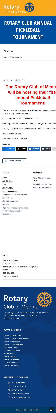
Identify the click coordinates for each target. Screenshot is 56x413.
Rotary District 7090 (12, 335)
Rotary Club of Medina (41, 178)
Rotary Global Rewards (13, 344)
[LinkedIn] (34, 149)
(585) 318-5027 (18, 390)
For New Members (11, 362)
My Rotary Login (10, 347)
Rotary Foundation (11, 359)
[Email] (46, 149)
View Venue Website (10, 276)
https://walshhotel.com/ (21, 397)
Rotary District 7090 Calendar (16, 338)
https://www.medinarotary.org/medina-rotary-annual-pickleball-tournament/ (15, 211)
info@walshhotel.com (20, 393)
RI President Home (12, 350)
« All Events (7, 51)
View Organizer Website (42, 188)
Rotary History (10, 356)
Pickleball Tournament (19, 194)
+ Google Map (33, 267)
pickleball (5, 201)
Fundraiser (6, 194)
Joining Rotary (9, 353)
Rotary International (12, 341)
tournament (14, 201)
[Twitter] (21, 149)
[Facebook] (8, 149)
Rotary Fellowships (12, 365)
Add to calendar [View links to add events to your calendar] (15, 161)
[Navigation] (50, 8)
